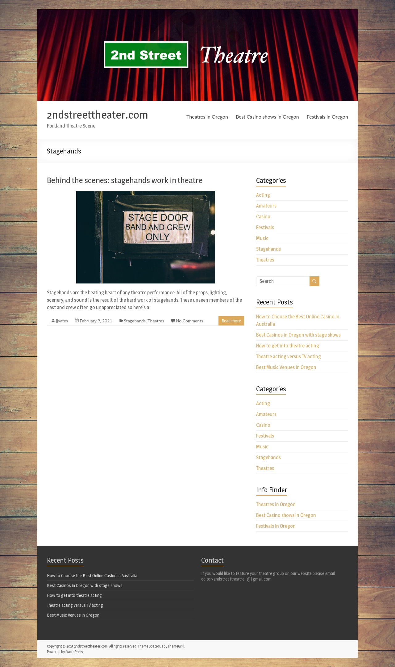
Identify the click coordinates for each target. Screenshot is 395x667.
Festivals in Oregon (327, 117)
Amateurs (266, 206)
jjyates (62, 320)
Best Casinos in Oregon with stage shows (298, 335)
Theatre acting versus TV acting (288, 356)
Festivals (265, 227)
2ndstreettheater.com (97, 114)
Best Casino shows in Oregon (267, 117)
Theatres (156, 320)
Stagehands (135, 320)
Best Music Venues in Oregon (286, 367)
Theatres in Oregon (207, 117)
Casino (263, 217)
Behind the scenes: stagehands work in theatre (125, 180)
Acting (263, 195)
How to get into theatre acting (287, 346)
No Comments (189, 320)
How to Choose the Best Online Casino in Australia (92, 575)
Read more (231, 320)
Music (262, 238)
